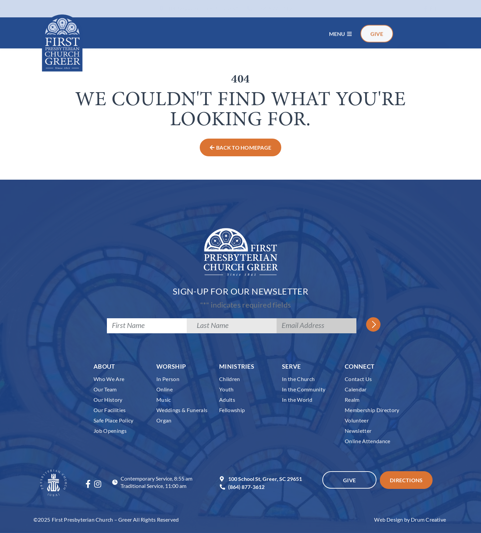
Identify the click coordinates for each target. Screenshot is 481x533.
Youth (226, 389)
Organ (164, 420)
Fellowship (232, 410)
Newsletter (358, 430)
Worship (171, 366)
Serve (291, 366)
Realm (352, 399)
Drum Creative (428, 519)
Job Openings (110, 430)
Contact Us (358, 379)
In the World (297, 399)
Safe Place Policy (114, 420)
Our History (108, 399)
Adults (227, 399)
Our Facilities (110, 410)
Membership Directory (372, 410)
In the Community (303, 389)
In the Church (298, 379)
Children (229, 379)
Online (164, 389)
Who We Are (109, 379)
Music (163, 399)
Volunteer (357, 420)
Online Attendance (367, 441)
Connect (359, 366)
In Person (167, 379)
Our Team (105, 389)
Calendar (356, 389)
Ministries (236, 366)
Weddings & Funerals (181, 410)
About (104, 366)
